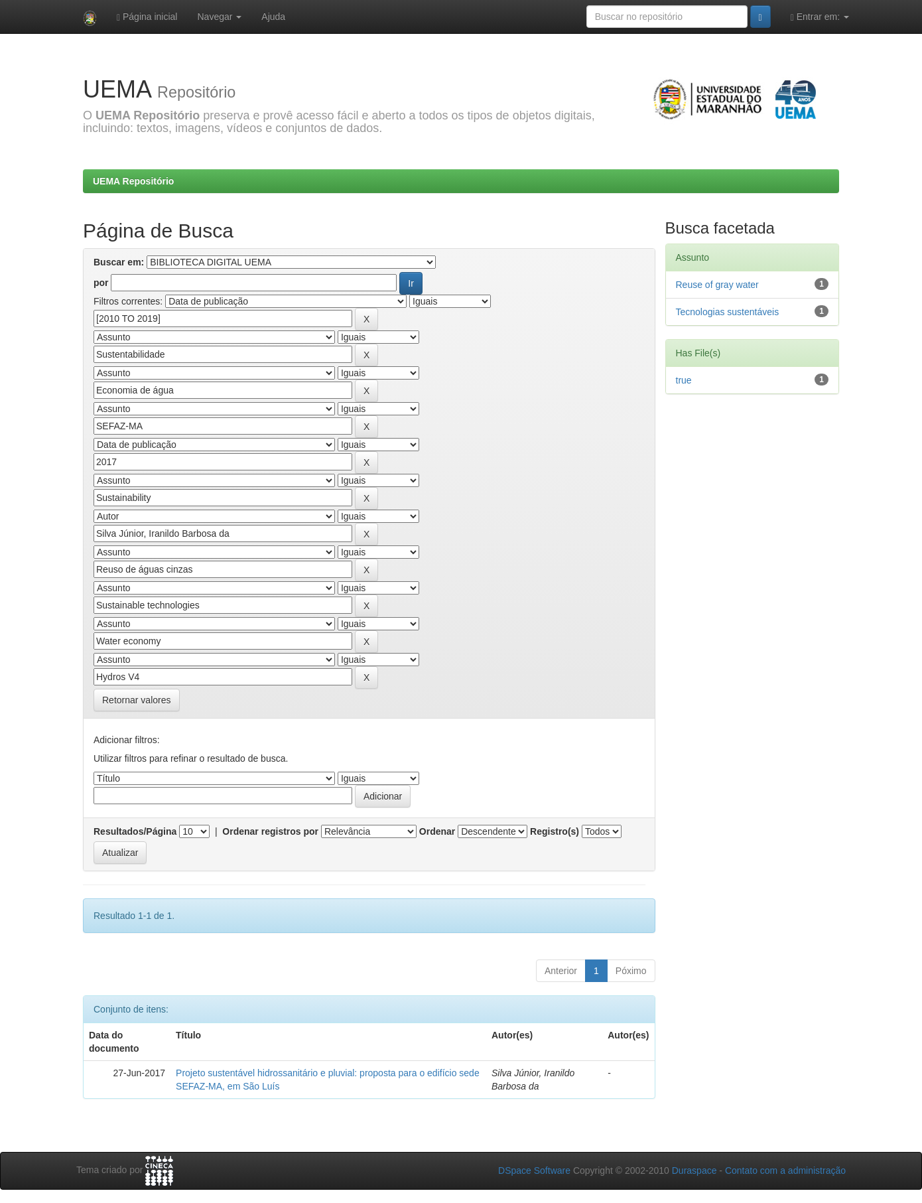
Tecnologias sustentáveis (727, 312)
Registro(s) (554, 831)
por (101, 282)
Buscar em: (119, 262)
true (684, 380)
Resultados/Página (135, 831)
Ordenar (437, 831)
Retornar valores (136, 700)
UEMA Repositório (133, 181)
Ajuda (273, 16)
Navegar (219, 16)
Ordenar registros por (270, 831)
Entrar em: (820, 17)
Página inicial (147, 17)
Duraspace (694, 1170)
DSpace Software (534, 1170)
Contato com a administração (785, 1170)
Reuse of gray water (717, 284)
